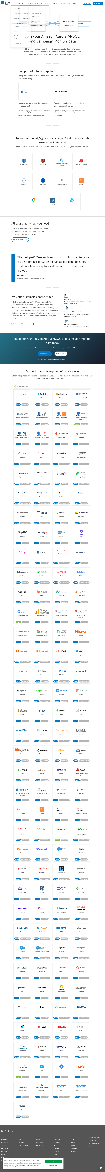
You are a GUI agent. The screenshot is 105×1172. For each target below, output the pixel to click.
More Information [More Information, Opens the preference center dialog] (53, 1165)
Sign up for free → (45, 353)
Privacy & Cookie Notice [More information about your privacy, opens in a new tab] (12, 1167)
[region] (33, 1163)
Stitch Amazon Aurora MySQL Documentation (31, 115)
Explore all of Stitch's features (22, 324)
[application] (100, 1167)
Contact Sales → (60, 353)
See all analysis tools (20, 239)
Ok (53, 1161)
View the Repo (58, 115)
